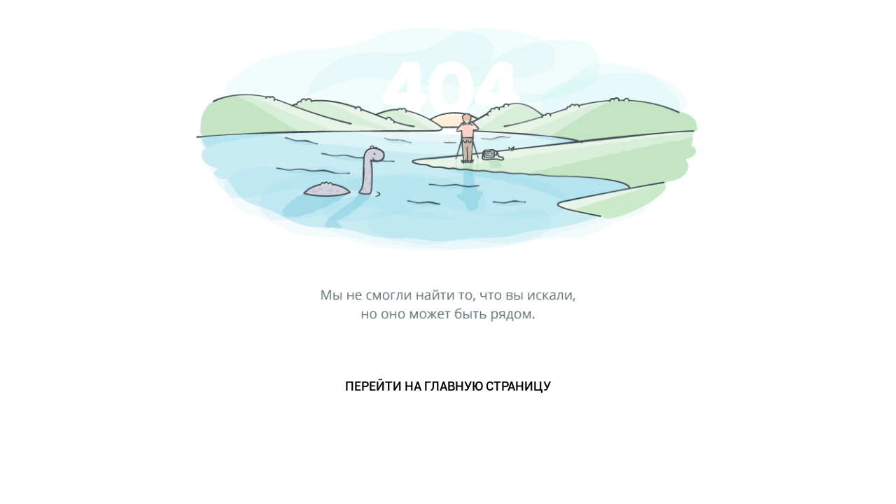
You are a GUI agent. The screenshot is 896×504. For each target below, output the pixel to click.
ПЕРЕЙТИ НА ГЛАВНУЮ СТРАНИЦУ (448, 386)
